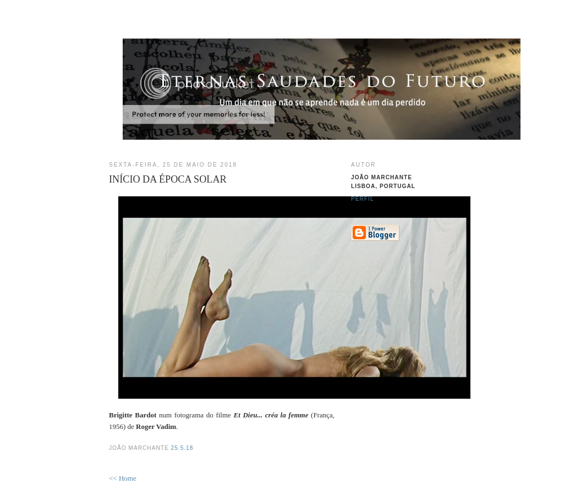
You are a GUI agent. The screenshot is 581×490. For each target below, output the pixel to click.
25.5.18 (182, 448)
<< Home (122, 478)
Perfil (362, 199)
